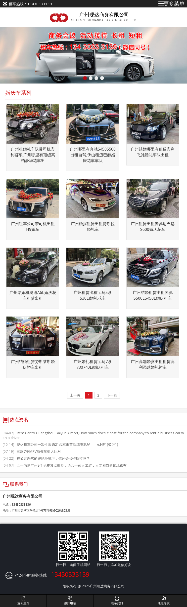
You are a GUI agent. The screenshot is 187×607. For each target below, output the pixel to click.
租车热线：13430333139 (30, 3)
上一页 (75, 395)
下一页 (112, 395)
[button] (85, 78)
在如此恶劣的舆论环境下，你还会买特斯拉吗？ (46, 458)
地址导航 (163, 600)
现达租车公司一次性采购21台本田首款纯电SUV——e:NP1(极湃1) (60, 444)
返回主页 (23, 600)
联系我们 (117, 600)
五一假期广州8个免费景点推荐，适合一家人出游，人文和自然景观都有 (65, 465)
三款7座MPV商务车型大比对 (32, 451)
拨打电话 (70, 600)
